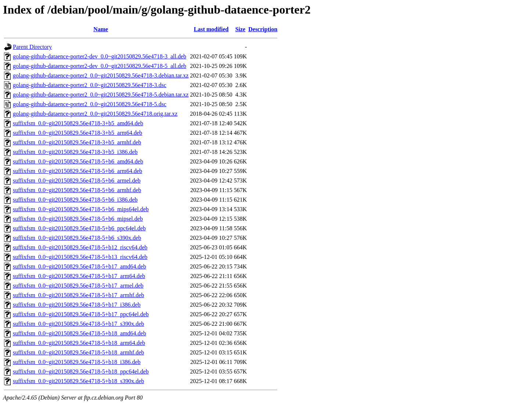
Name (100, 29)
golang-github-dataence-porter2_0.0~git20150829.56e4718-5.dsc (89, 104)
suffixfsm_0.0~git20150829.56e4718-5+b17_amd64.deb (79, 266)
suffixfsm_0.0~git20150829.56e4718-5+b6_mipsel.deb (78, 219)
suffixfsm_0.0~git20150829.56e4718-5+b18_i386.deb (77, 362)
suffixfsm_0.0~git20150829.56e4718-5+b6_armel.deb (77, 180)
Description (262, 29)
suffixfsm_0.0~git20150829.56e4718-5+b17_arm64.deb (79, 276)
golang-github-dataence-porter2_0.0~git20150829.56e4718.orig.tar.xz (95, 114)
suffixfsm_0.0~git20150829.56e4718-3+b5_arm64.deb (77, 133)
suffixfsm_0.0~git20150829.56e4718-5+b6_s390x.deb (77, 238)
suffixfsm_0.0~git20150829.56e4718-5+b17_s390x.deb (78, 324)
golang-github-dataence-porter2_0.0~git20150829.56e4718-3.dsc (89, 85)
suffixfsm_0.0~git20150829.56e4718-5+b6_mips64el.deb (81, 209)
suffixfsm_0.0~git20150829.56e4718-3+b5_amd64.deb (78, 123)
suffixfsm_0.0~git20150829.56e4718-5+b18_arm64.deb (79, 343)
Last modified (211, 29)
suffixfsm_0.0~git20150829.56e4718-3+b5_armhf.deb (77, 142)
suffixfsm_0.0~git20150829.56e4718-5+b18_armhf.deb (78, 352)
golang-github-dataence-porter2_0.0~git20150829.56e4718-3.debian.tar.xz (100, 75)
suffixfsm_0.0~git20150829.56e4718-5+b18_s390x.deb (78, 381)
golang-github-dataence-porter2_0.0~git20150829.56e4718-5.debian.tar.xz (100, 94)
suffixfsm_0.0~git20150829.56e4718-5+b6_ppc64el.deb (79, 228)
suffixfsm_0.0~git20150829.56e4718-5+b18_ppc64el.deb (81, 371)
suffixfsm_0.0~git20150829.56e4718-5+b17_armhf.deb (78, 295)
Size (240, 29)
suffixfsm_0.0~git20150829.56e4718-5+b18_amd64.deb (79, 333)
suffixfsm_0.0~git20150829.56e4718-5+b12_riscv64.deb (80, 247)
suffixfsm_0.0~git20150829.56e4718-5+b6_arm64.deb (77, 171)
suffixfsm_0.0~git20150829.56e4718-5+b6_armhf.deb (77, 190)
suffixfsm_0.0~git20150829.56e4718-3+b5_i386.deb (75, 152)
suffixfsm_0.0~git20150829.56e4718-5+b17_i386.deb (77, 305)
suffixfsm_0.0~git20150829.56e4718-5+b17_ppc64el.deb (81, 314)
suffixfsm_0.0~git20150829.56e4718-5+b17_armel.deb (78, 285)
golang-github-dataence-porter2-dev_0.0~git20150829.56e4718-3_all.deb (99, 56)
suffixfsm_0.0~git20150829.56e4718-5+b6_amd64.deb (78, 161)
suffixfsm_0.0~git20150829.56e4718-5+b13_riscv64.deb (80, 257)
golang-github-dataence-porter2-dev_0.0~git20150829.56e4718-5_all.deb (99, 66)
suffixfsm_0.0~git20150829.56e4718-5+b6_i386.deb (75, 199)
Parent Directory (32, 47)
